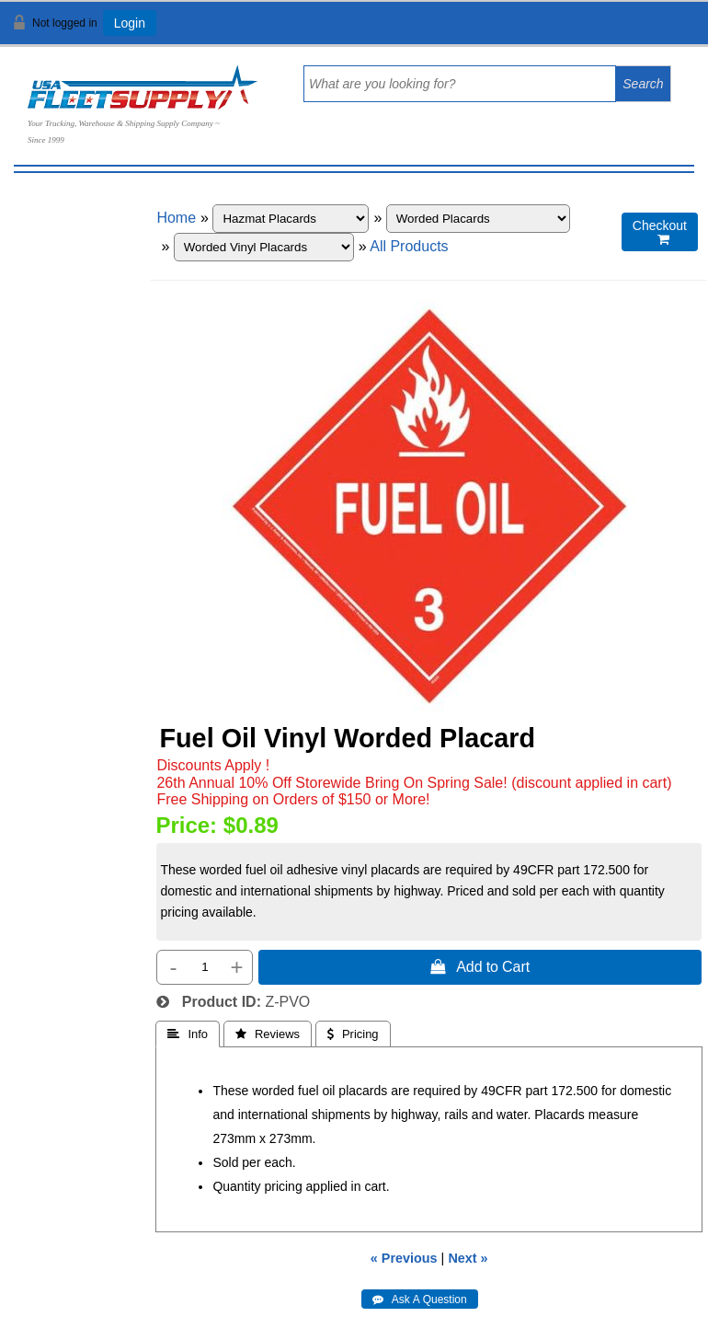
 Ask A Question (419, 1299)
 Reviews (267, 1034)
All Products (409, 246)
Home (176, 217)
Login (129, 23)
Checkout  (660, 232)
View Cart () (636, 31)
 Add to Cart (480, 966)
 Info (187, 1034)
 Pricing (353, 1034)
